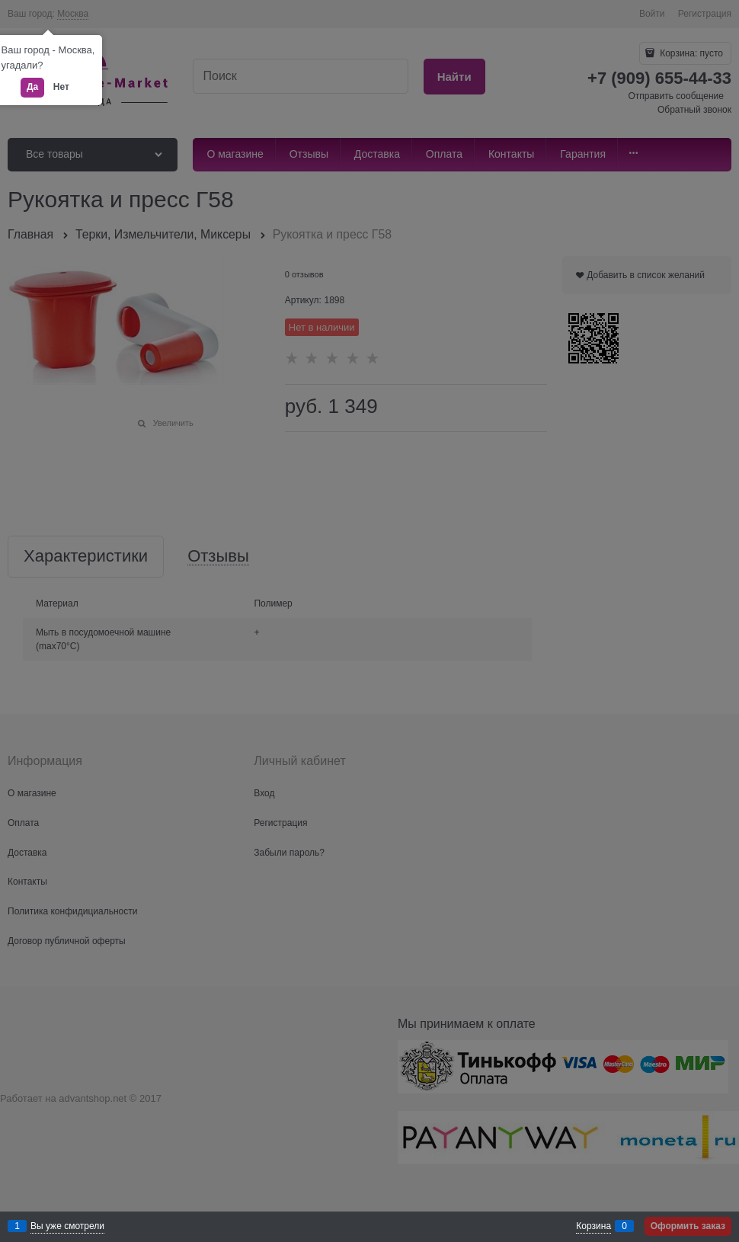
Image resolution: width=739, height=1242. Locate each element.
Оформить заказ (688, 1226)
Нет (61, 87)
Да (32, 87)
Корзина (593, 1226)
